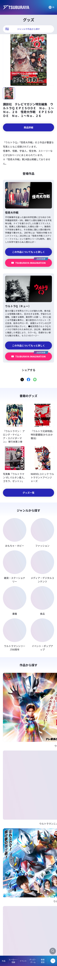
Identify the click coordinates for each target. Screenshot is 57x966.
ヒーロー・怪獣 (14, 960)
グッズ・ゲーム (33, 960)
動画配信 (43, 960)
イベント (23, 961)
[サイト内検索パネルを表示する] (52, 951)
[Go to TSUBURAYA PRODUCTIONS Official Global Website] (51, 7)
